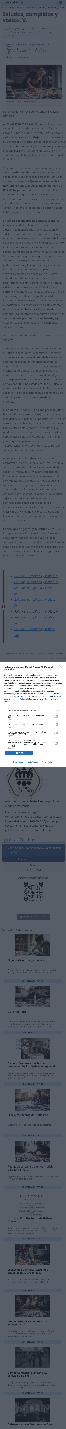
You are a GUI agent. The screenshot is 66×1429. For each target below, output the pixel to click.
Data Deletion (18, 762)
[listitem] (33, 710)
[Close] (61, 667)
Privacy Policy (47, 762)
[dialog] (33, 714)
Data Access (33, 762)
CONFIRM (19, 753)
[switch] (56, 716)
